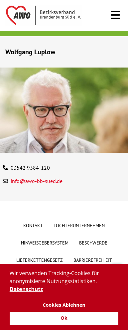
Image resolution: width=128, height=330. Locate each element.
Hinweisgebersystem (44, 243)
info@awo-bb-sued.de (37, 181)
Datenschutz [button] (26, 289)
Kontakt (33, 226)
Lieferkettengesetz (39, 260)
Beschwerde (93, 243)
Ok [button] (64, 318)
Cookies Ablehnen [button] (64, 305)
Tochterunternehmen (79, 226)
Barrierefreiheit (92, 260)
